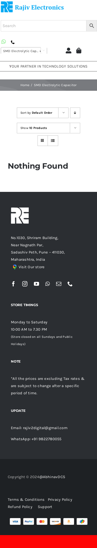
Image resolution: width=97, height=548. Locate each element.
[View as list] (53, 141)
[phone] (70, 284)
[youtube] (36, 284)
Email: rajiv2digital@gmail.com (39, 428)
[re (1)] (32, 3)
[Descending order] (75, 113)
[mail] (58, 284)
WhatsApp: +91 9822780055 (36, 439)
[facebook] (13, 284)
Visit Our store (31, 267)
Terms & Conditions (27, 499)
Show (33, 128)
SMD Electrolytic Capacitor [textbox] (24, 51)
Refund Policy (20, 506)
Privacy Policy (60, 499)
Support (45, 506)
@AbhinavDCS (52, 477)
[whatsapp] (47, 284)
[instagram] (24, 284)
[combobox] (24, 50)
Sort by (36, 112)
